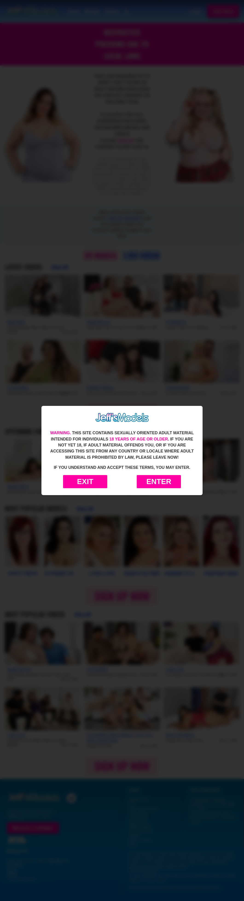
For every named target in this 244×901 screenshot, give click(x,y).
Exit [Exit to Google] (85, 481)
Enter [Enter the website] (158, 481)
